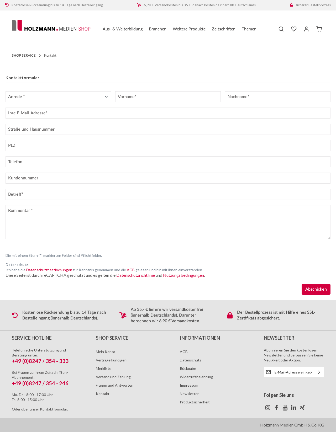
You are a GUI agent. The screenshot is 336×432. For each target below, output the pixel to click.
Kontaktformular (53, 409)
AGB (131, 270)
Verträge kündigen (111, 360)
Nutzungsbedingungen (183, 275)
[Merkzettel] (293, 29)
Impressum (189, 385)
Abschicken (316, 289)
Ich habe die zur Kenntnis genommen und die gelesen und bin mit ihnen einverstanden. (104, 270)
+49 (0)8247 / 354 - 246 (40, 383)
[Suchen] (281, 29)
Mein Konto (105, 351)
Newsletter (189, 393)
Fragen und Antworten (114, 385)
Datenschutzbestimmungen (49, 270)
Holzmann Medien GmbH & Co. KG (292, 424)
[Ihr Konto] (306, 29)
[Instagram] (268, 409)
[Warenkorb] (319, 29)
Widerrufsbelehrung (196, 377)
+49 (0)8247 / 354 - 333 (40, 361)
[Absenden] (319, 372)
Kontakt (102, 393)
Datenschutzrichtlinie (135, 275)
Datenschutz (190, 360)
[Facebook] (277, 409)
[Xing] (302, 409)
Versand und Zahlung (113, 377)
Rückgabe (188, 368)
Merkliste (103, 368)
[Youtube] (285, 409)
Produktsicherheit (195, 402)
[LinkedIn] (294, 409)
